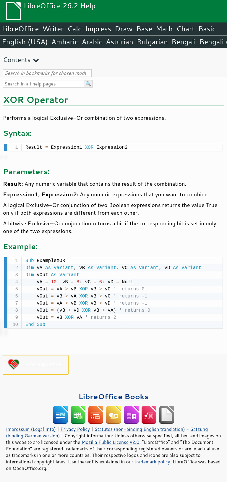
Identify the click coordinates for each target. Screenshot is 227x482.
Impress (98, 29)
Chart (185, 29)
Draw (123, 29)
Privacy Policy (75, 428)
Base (144, 29)
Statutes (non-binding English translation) (139, 428)
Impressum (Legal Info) (31, 428)
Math (164, 29)
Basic (206, 29)
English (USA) (25, 42)
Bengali (183, 42)
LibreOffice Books (113, 395)
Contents (16, 59)
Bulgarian (152, 42)
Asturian (119, 42)
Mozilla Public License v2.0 (111, 441)
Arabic (92, 42)
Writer (53, 29)
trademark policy (152, 460)
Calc (74, 29)
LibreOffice (20, 29)
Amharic (64, 42)
